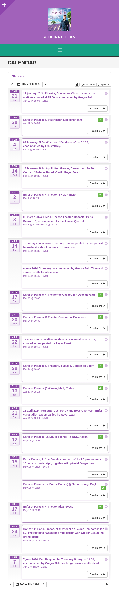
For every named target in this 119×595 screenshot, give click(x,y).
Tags (18, 76)
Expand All (104, 84)
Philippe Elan (59, 37)
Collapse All (89, 84)
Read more (98, 108)
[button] (107, 584)
